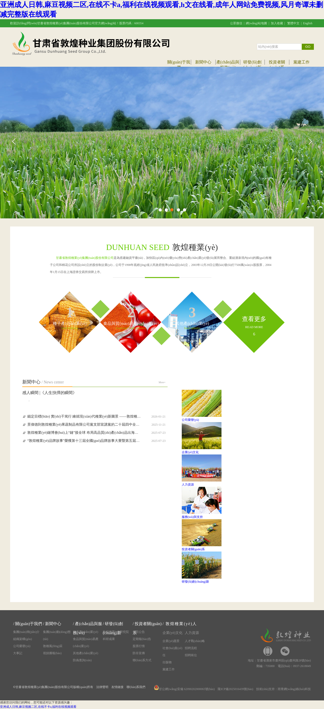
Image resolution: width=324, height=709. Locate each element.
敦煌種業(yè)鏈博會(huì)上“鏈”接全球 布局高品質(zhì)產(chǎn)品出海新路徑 (84, 432)
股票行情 (139, 646)
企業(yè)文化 (173, 633)
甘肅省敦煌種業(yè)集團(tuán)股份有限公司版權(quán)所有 (54, 687)
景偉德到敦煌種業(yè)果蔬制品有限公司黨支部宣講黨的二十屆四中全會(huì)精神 (84, 424)
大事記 (17, 653)
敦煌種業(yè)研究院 (116, 632)
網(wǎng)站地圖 (256, 23)
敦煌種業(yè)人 (181, 624)
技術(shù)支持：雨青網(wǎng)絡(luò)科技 (283, 689)
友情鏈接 (117, 687)
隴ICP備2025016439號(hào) (235, 689)
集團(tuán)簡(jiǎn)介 (26, 632)
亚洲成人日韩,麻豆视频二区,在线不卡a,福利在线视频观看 (38, 706)
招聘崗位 (191, 655)
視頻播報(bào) (52, 653)
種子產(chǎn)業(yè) (85, 632)
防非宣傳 (139, 653)
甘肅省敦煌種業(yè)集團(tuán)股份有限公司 (85, 258)
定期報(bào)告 (142, 639)
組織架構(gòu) (22, 639)
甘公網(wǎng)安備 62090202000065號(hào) (184, 689)
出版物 (167, 662)
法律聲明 (102, 687)
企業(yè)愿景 (171, 641)
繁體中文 (293, 23)
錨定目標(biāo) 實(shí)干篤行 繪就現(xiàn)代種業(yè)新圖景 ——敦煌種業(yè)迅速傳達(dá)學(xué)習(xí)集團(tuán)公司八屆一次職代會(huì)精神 (84, 416)
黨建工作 (301, 62)
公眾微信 (236, 23)
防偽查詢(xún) (82, 660)
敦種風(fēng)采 (53, 646)
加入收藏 (277, 23)
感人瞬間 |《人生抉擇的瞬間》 (49, 393)
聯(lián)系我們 (136, 687)
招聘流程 (191, 648)
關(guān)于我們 (28, 624)
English (307, 23)
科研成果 (109, 639)
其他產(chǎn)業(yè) (85, 653)
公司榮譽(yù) (21, 646)
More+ (162, 382)
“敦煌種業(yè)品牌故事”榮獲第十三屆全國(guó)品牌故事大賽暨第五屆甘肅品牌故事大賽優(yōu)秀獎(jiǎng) (84, 441)
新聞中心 (203, 62)
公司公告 (139, 632)
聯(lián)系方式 (142, 660)
